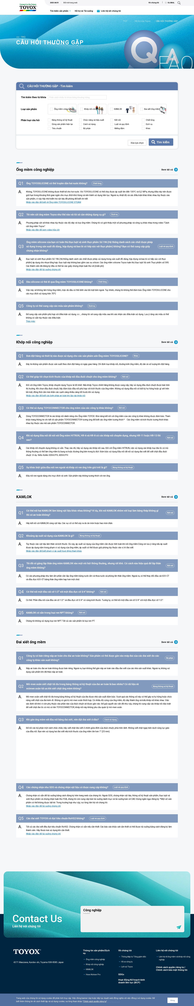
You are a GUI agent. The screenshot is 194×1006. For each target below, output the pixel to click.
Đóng (172, 1000)
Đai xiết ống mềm (152, 109)
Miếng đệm (119, 128)
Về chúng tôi (153, 3)
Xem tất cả (169, 169)
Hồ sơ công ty (127, 962)
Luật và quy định (122, 124)
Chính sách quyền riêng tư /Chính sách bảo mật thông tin (171, 968)
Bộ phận (87, 128)
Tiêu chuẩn (57, 128)
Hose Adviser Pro (93, 974)
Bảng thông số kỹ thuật (62, 120)
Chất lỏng (150, 120)
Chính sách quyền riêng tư (94, 1001)
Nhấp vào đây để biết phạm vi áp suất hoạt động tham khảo (54, 551)
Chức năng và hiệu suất (93, 120)
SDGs (121, 974)
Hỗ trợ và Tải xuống (84, 11)
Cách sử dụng (89, 124)
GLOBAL (169, 3)
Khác (148, 128)
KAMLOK (118, 109)
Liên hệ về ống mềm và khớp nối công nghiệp (174, 958)
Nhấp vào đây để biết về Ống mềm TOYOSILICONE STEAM (53, 202)
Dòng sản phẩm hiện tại (62, 124)
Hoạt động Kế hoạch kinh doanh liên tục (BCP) (131, 981)
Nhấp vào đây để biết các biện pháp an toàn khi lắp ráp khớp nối (55, 395)
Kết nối (118, 120)
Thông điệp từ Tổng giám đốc (133, 957)
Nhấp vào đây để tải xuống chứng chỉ (43, 269)
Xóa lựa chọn (137, 143)
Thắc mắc (30, 321)
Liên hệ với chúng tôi (111, 11)
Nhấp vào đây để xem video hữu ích (43, 230)
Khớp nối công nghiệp (93, 109)
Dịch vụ (149, 124)
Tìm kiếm (163, 142)
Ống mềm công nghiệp (64, 109)
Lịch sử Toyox (127, 967)
